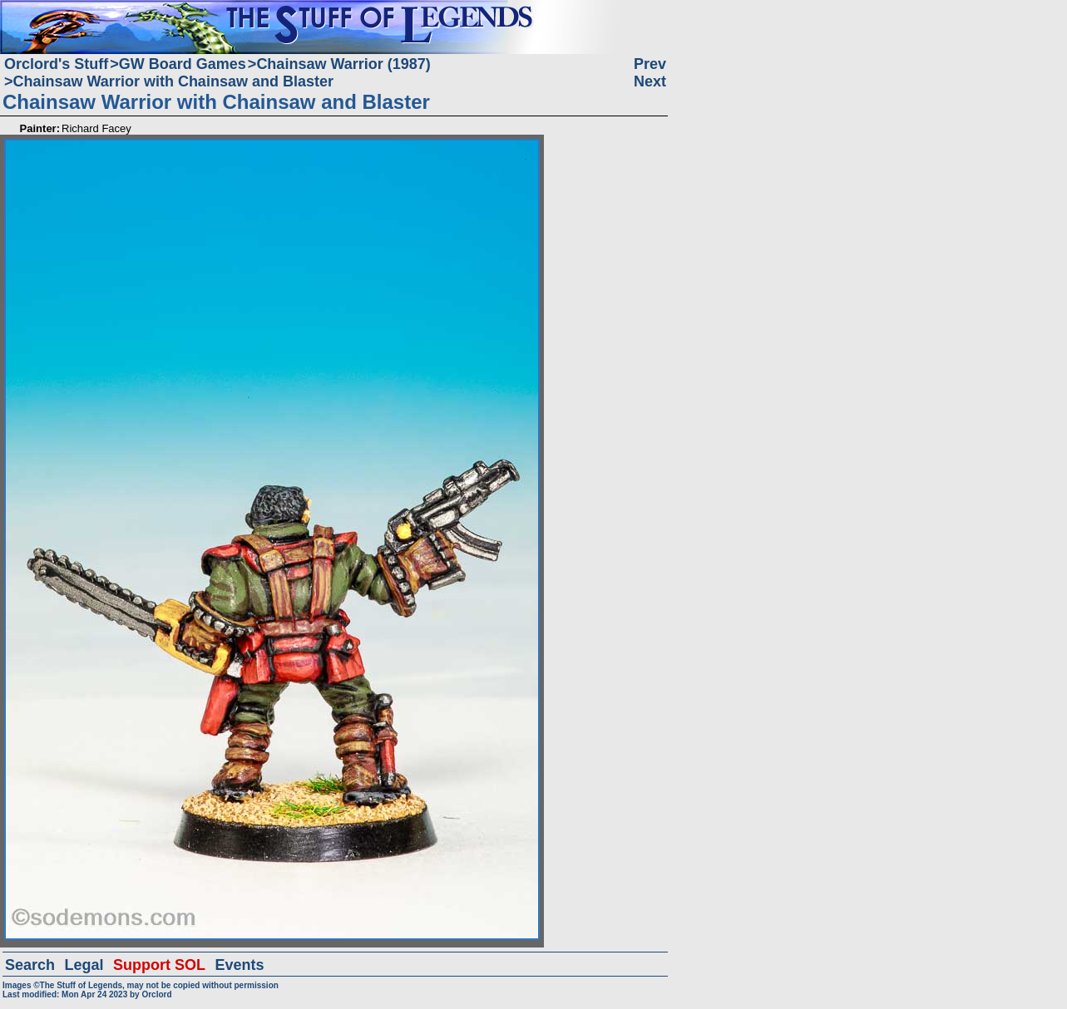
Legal (84, 965)
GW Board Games (182, 64)
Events (239, 965)
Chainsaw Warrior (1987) (343, 64)
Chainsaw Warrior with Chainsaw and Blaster (173, 81)
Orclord (156, 994)
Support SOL (159, 965)
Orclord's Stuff (56, 64)
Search (30, 965)
